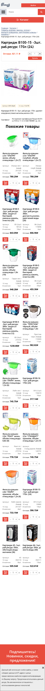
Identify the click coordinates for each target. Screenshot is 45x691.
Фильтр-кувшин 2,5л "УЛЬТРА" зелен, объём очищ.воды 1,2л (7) (12, 157)
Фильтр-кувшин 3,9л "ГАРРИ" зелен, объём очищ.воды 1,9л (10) (10, 270)
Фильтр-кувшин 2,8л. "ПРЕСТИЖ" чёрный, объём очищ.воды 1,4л (30, 325)
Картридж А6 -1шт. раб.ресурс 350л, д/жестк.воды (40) (32, 547)
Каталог (22, 19)
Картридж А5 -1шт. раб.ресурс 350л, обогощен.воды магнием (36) (11, 548)
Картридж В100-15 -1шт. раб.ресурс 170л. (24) (31, 491)
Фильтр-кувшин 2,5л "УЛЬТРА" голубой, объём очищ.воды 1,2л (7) (32, 157)
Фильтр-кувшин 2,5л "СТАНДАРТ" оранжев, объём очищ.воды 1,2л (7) (32, 437)
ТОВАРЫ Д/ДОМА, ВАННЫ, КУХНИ (15, 30)
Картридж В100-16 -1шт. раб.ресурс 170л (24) (31, 380)
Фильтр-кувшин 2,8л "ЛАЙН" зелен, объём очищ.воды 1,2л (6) (12, 381)
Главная (4, 28)
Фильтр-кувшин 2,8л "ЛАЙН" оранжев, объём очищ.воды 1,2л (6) (12, 493)
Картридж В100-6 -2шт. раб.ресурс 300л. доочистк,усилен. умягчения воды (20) (31, 215)
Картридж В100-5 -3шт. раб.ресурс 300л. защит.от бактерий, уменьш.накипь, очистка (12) (11, 328)
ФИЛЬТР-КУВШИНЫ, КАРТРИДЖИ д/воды (18, 32)
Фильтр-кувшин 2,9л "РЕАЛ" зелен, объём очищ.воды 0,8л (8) (12, 437)
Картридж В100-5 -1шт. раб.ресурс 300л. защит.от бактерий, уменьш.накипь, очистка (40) (31, 271)
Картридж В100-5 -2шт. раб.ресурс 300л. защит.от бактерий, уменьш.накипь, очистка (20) (11, 215)
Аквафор (5, 34)
